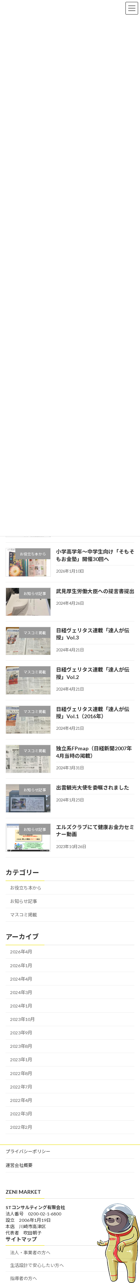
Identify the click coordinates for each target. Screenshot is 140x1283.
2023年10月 (22, 1019)
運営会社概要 (19, 1165)
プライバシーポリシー (28, 1151)
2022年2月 (21, 1127)
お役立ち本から (25, 888)
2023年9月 (21, 1033)
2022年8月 (21, 1073)
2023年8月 (21, 1046)
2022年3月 (21, 1114)
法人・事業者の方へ (30, 1252)
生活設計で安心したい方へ (37, 1265)
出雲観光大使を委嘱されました (92, 787)
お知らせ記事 (23, 901)
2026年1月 (21, 965)
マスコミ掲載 (23, 915)
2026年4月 (21, 952)
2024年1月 (21, 1006)
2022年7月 (21, 1087)
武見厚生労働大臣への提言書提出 (95, 591)
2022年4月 (21, 1100)
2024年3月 (21, 992)
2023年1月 (21, 1059)
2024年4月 (21, 979)
